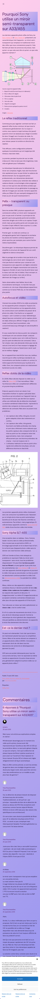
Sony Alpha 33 (7, 38)
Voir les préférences (20, 989)
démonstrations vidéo (12, 578)
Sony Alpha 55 (20, 38)
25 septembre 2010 (9, 872)
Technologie (25, 678)
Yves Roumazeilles (9, 788)
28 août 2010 (7, 729)
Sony (7, 688)
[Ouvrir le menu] (3, 4)
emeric (5, 727)
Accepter (20, 979)
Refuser (20, 984)
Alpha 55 (33, 568)
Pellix (3, 688)
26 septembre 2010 (9, 912)
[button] (37, 959)
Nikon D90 (12, 381)
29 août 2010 (7, 842)
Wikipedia (10, 113)
